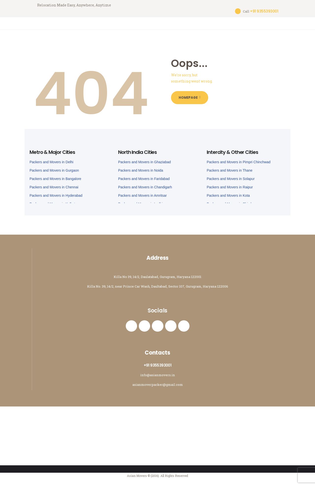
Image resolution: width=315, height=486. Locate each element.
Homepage (191, 95)
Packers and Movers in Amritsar (142, 192)
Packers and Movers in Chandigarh (145, 184)
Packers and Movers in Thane (229, 167)
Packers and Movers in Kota (228, 192)
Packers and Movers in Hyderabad (56, 192)
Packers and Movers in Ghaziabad (144, 159)
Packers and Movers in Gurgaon (54, 167)
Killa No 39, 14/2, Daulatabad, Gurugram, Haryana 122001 (157, 273)
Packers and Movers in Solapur (231, 176)
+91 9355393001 (157, 365)
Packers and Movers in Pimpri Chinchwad (238, 159)
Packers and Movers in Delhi (51, 159)
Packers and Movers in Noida (140, 167)
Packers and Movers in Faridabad (144, 176)
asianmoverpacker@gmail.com (157, 384)
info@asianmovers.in (158, 374)
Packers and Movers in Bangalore (55, 176)
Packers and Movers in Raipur (230, 184)
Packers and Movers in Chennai (54, 184)
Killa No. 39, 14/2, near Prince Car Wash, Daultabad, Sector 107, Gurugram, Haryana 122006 (157, 283)
